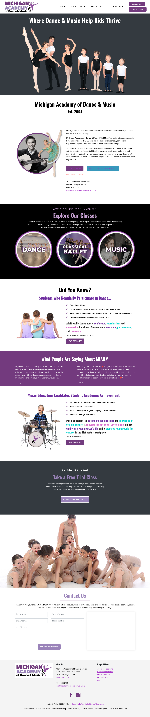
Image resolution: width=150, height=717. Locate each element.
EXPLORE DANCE (75, 341)
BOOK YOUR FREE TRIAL (75, 499)
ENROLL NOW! (137, 4)
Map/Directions (62, 677)
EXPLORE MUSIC (75, 442)
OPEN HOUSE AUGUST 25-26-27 (102, 168)
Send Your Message (49, 647)
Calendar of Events (105, 671)
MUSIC (82, 7)
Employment (102, 677)
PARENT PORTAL (138, 9)
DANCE (73, 7)
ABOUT (63, 7)
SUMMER (93, 7)
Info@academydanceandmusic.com (81, 190)
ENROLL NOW (75, 168)
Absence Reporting (105, 669)
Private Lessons (103, 674)
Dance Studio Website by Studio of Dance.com (88, 704)
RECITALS (104, 7)
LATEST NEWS (118, 7)
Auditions (101, 680)
